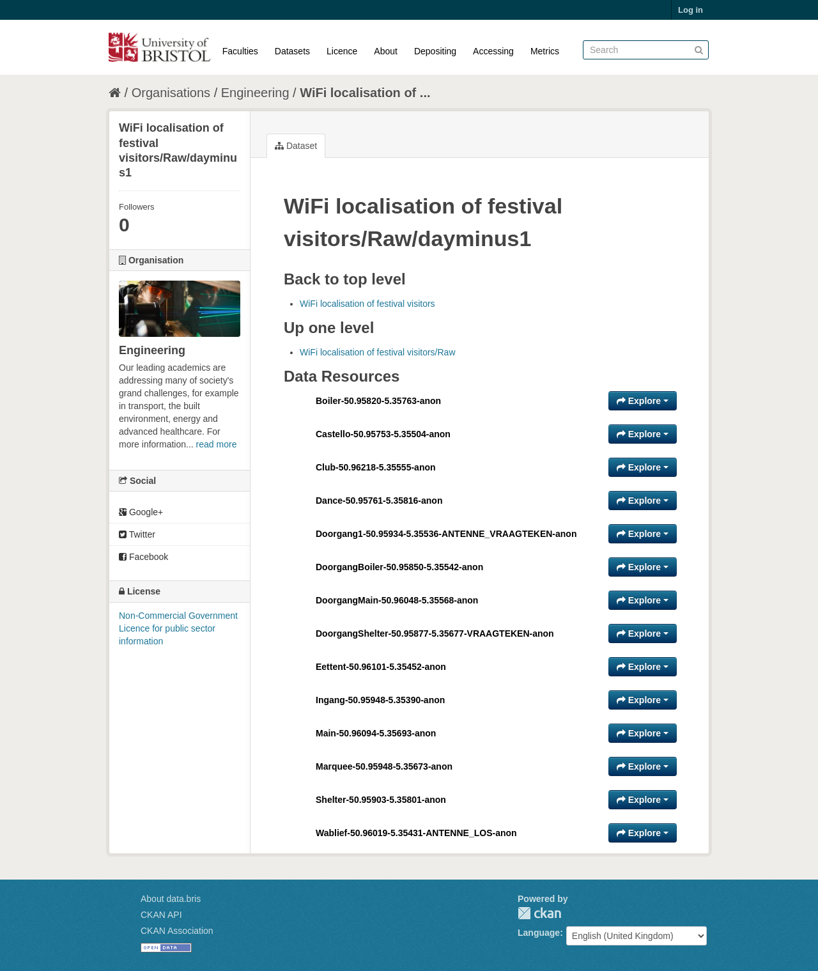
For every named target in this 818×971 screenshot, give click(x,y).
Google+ (141, 512)
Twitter (137, 534)
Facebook (143, 557)
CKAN (539, 913)
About (385, 51)
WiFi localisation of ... (365, 93)
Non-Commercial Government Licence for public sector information (178, 628)
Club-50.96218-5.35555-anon (376, 467)
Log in (690, 10)
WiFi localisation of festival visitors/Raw (378, 352)
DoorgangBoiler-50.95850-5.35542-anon (399, 567)
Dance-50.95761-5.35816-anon (379, 500)
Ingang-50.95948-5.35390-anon (380, 700)
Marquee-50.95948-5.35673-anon (384, 766)
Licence (342, 51)
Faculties (240, 51)
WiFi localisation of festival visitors (367, 304)
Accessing (493, 51)
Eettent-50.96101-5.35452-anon (381, 667)
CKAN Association (177, 931)
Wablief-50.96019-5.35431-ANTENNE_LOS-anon (416, 833)
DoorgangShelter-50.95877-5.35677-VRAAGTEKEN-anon (435, 633)
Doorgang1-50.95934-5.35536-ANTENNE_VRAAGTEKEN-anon (446, 534)
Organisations (171, 93)
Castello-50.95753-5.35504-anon (383, 434)
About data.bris (171, 899)
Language (539, 933)
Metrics (544, 51)
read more (216, 444)
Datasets (292, 51)
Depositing (435, 51)
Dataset (296, 146)
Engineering (255, 93)
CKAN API (161, 915)
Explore (642, 401)
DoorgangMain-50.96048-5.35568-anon (397, 600)
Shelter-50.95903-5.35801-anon (381, 800)
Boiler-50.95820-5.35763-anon (378, 401)
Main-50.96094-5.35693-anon (376, 733)
